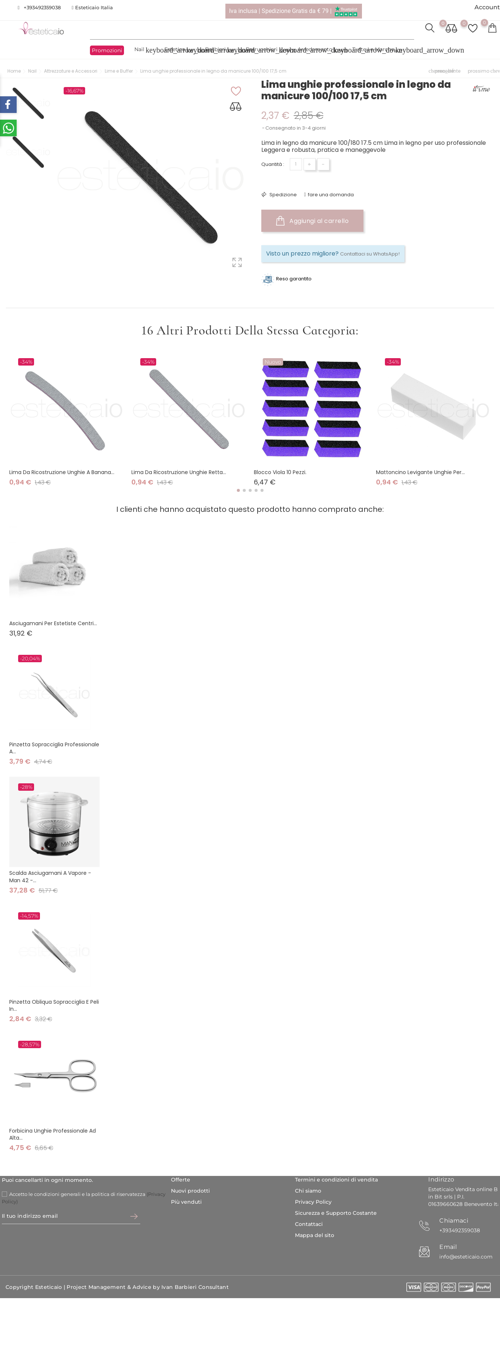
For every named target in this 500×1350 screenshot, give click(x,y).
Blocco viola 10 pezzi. (280, 472)
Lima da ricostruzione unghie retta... (178, 472)
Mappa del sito (314, 1235)
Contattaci (309, 1224)
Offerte (180, 1179)
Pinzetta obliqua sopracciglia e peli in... (54, 1005)
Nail (143, 50)
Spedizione (282, 194)
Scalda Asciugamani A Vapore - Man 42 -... (50, 876)
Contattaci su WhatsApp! (370, 253)
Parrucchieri (266, 50)
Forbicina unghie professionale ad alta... (52, 1134)
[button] (238, 490)
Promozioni (107, 50)
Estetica (179, 50)
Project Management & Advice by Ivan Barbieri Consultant (147, 1287)
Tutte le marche (377, 50)
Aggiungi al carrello (312, 221)
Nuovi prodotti (190, 1190)
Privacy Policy (313, 1202)
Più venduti (186, 1202)
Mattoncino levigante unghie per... (420, 472)
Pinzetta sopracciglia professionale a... (54, 748)
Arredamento (319, 50)
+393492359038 (42, 7)
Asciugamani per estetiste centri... (53, 623)
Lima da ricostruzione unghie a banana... (61, 472)
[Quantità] (296, 164)
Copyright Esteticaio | (36, 1287)
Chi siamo (308, 1190)
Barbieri (220, 50)
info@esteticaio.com (466, 1256)
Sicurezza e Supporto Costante (336, 1213)
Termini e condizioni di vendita (336, 1179)
